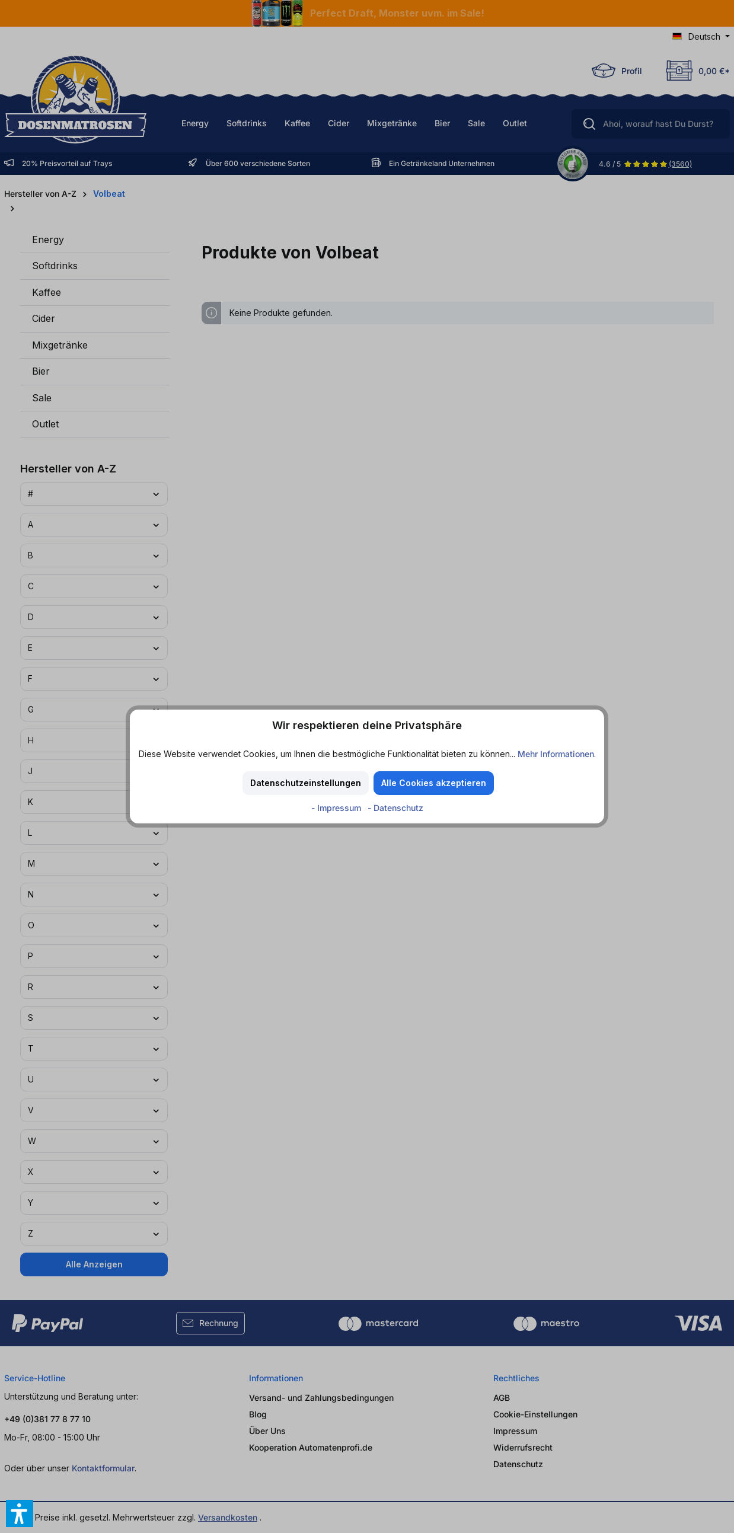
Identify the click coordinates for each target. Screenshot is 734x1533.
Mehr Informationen (556, 754)
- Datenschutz (395, 808)
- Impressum (337, 808)
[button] (19, 1513)
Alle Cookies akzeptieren (433, 783)
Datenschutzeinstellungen (305, 783)
